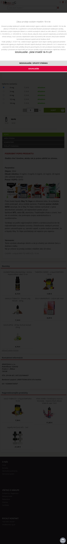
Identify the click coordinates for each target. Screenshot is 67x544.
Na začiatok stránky (63, 540)
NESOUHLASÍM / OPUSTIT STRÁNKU (33, 63)
